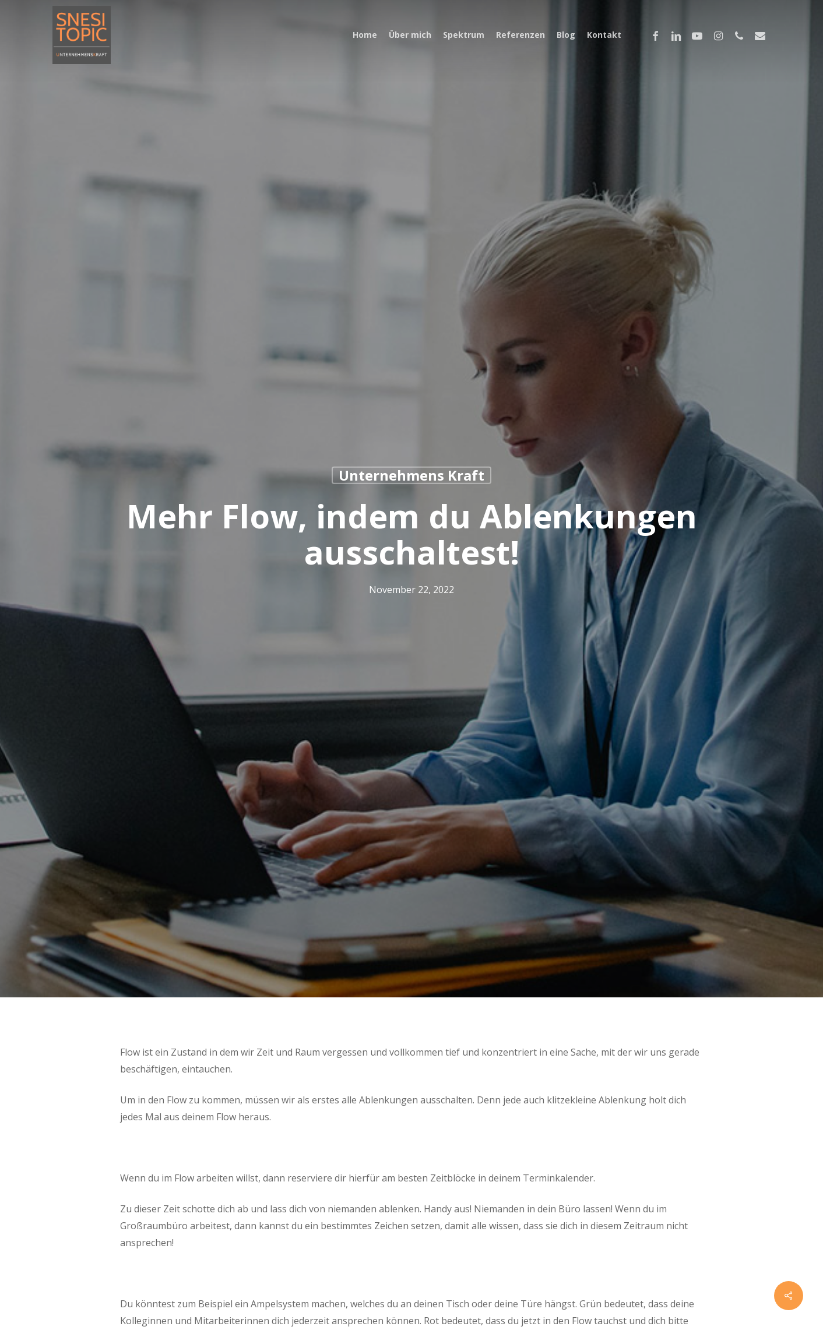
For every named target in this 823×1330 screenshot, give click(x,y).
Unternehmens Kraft (411, 475)
